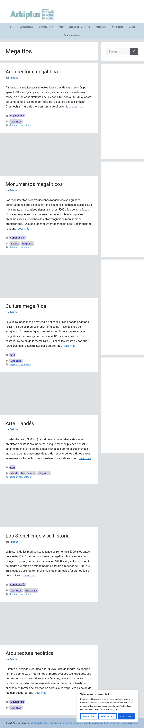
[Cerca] (136, 691)
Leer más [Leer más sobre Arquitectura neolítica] (40, 692)
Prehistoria (31, 590)
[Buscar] (134, 51)
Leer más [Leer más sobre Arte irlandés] (85, 458)
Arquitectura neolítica (30, 653)
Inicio (12, 27)
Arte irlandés (20, 423)
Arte (61, 27)
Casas (132, 27)
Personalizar (89, 716)
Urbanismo (117, 27)
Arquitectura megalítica (32, 72)
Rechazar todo (107, 716)
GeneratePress (40, 723)
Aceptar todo (126, 716)
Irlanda (14, 473)
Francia (15, 243)
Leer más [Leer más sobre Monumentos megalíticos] (23, 228)
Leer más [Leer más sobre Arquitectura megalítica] (77, 106)
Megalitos (16, 121)
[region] (107, 706)
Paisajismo (101, 27)
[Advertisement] (49, 155)
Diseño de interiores (79, 27)
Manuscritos (28, 473)
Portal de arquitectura (92, 723)
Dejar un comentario (20, 125)
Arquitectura (26, 27)
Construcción (46, 27)
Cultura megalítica (26, 306)
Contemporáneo (72, 35)
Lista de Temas (111, 723)
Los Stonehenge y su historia (38, 536)
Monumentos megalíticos (34, 184)
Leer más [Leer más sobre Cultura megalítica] (69, 345)
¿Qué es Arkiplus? (129, 723)
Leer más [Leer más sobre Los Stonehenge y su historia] (29, 575)
